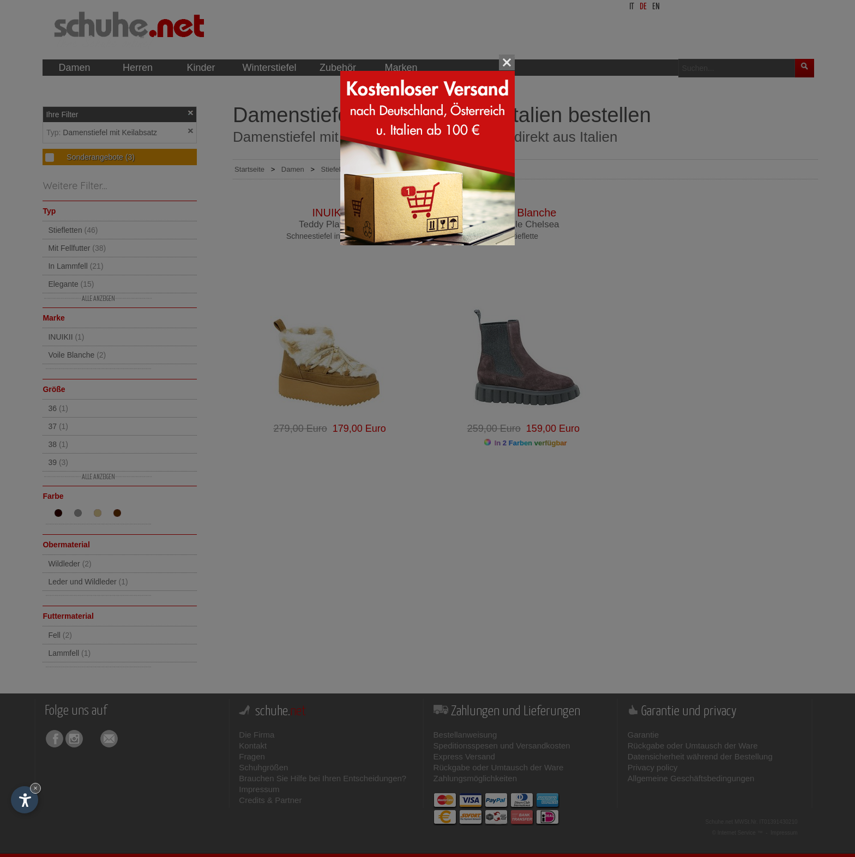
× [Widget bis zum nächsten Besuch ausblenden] (35, 788)
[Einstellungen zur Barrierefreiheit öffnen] (24, 799)
